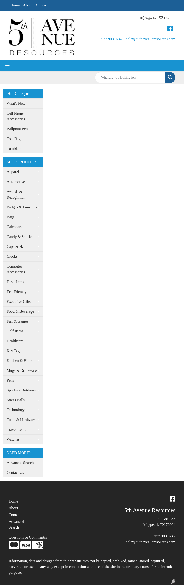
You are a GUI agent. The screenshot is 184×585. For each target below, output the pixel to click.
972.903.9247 (111, 39)
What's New (16, 103)
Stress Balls (16, 400)
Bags (10, 217)
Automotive (16, 182)
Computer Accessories (16, 269)
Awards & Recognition (16, 194)
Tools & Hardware (21, 420)
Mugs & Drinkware (22, 370)
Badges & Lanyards (22, 207)
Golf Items (15, 331)
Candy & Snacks (20, 237)
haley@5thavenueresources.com (150, 39)
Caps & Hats (16, 246)
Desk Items (15, 282)
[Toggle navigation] (7, 65)
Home (15, 5)
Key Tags (14, 351)
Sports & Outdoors (21, 390)
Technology (16, 410)
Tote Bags (14, 139)
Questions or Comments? (28, 537)
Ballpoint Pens (18, 129)
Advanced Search (20, 463)
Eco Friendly (17, 292)
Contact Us (15, 472)
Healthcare (15, 341)
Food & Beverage (20, 311)
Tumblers (14, 148)
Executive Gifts (19, 301)
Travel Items (16, 429)
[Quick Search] (130, 77)
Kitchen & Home (20, 361)
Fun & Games (17, 321)
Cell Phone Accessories (16, 116)
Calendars (14, 227)
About (28, 5)
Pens (10, 380)
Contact (42, 5)
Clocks (12, 256)
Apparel (13, 172)
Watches (13, 439)
